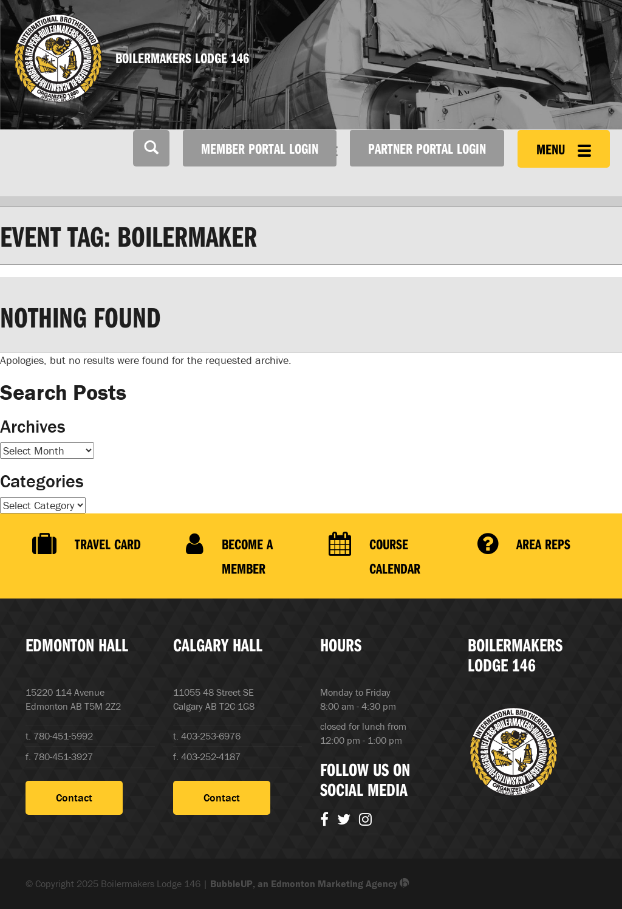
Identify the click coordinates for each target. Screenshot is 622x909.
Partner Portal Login (427, 148)
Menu (563, 149)
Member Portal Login (259, 148)
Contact (74, 797)
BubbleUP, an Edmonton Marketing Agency (309, 883)
